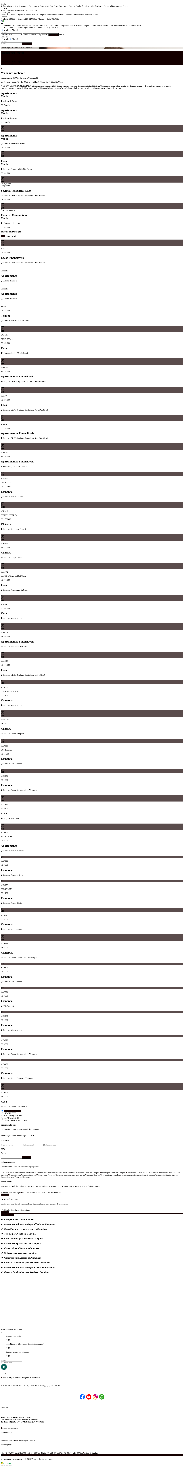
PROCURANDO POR (12, 1111)
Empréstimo (25, 1210)
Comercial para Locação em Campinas (78, 1175)
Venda (7, 236)
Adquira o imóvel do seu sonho (33, 1192)
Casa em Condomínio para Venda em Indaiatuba (111, 1175)
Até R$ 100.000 (7, 1453)
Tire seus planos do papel (11, 1192)
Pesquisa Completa (39, 15)
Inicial (3, 26)
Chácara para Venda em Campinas (49, 1175)
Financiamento (52, 15)
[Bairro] (44, 34)
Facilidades (5, 1210)
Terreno (125, 6)
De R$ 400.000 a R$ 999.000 (71, 1453)
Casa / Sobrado (91, 6)
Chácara (100, 6)
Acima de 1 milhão (90, 1453)
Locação (14, 236)
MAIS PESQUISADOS (13, 1116)
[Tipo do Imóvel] (11, 34)
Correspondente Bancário (74, 15)
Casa (51, 6)
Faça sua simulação (53, 1192)
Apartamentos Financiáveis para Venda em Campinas (45, 1173)
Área (16, 6)
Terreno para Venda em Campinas (113, 1173)
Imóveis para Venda (13, 26)
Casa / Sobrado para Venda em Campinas (142, 1173)
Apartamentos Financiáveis (39, 6)
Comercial (108, 6)
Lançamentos (117, 6)
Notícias (61, 15)
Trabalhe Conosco (91, 15)
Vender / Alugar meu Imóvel (20, 15)
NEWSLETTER (10, 1113)
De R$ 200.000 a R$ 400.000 (48, 1453)
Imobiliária (5, 15)
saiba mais (5, 1195)
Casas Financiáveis (61, 6)
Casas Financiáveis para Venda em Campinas (83, 1173)
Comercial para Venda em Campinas (22, 1175)
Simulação (15, 1210)
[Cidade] (32, 34)
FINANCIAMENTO (11, 1118)
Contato (4, 17)
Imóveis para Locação (30, 26)
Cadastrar (26, 1157)
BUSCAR (53, 34)
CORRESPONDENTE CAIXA (15, 1120)
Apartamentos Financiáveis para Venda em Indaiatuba (150, 1175)
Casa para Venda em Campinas (13, 1173)
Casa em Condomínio (77, 6)
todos (3, 236)
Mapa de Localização (9, 1428)
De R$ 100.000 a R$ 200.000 (25, 1453)
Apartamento (24, 6)
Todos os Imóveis (7, 6)
